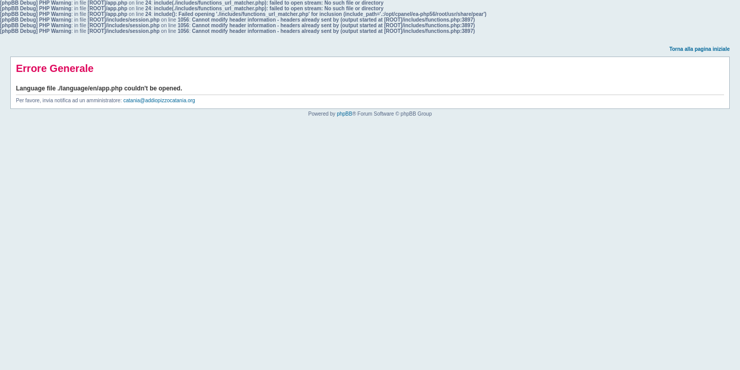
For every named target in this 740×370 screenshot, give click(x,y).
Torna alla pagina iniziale (699, 49)
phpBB (344, 114)
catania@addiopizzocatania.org (159, 100)
